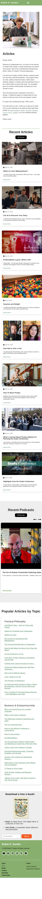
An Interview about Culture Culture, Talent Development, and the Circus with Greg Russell (21, 686)
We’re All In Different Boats (15, 673)
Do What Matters (11, 738)
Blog (3, 866)
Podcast (4, 870)
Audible (15, 112)
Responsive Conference (33, 869)
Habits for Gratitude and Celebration (18, 631)
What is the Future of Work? (15, 715)
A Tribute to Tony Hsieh (14, 768)
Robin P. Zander (10, 3)
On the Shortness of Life (14, 654)
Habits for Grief (10, 635)
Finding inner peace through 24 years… (20, 664)
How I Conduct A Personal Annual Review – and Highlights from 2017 (21, 693)
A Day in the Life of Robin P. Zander (18, 747)
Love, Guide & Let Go (13, 677)
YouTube (28, 110)
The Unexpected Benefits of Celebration (20, 644)
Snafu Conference (31, 866)
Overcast (35, 110)
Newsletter (5, 873)
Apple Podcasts (15, 110)
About (3, 863)
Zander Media (6, 875)
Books (4, 868)
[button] (28, 2)
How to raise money (12, 734)
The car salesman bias (13, 725)
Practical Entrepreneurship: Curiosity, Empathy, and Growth (19, 752)
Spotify (22, 110)
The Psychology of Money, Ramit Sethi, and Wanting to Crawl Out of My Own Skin (21, 743)
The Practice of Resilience (15, 681)
